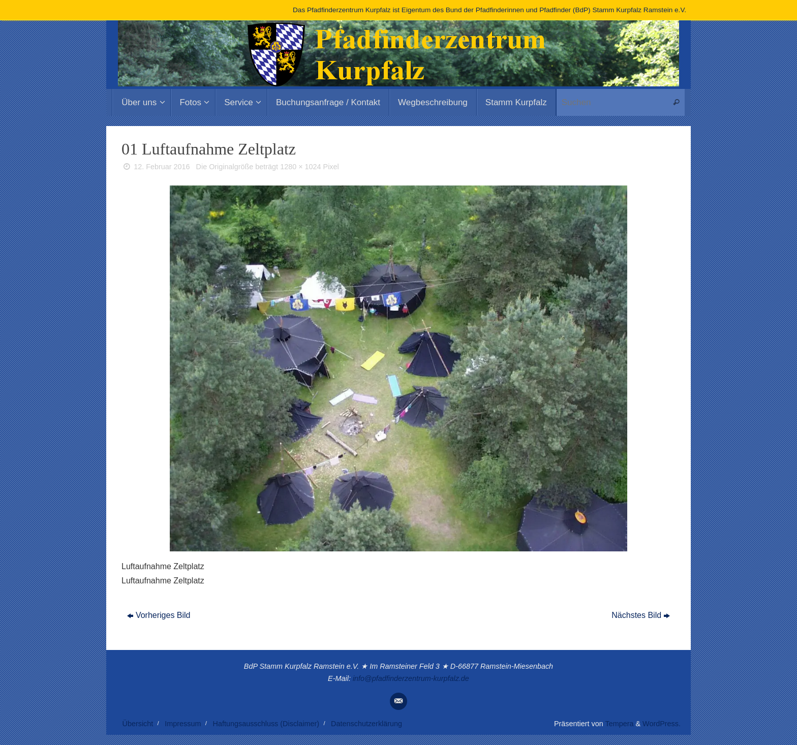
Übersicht (138, 724)
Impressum (183, 724)
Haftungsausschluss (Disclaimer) (266, 724)
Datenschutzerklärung (366, 724)
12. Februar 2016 (162, 167)
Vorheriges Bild (159, 615)
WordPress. (661, 724)
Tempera (619, 724)
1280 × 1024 (300, 167)
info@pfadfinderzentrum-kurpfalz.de (411, 678)
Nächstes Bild (640, 615)
